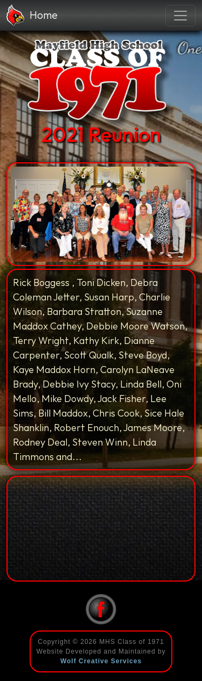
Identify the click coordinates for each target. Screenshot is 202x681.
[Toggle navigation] (180, 15)
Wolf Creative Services (101, 661)
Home (32, 15)
